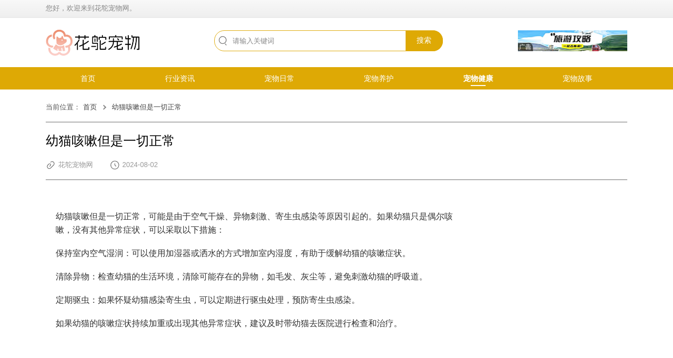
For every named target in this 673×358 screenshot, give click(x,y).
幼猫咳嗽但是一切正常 (146, 107)
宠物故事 (577, 78)
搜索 (424, 40)
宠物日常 (279, 78)
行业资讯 (180, 78)
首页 (88, 78)
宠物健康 (478, 78)
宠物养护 (379, 78)
